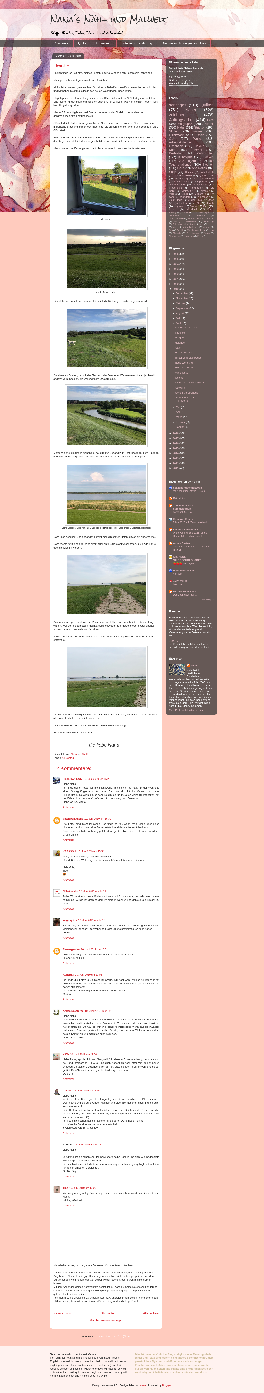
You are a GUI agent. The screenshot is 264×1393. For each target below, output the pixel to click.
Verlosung (208, 221)
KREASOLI (69, 851)
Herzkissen (189, 236)
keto (175, 227)
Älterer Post (151, 1313)
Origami (199, 193)
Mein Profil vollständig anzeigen (187, 710)
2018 (176, 433)
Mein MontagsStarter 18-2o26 (189, 491)
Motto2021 (188, 190)
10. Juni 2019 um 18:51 (94, 949)
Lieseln (173, 209)
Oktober (181, 303)
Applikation (199, 168)
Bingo (193, 206)
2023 (176, 268)
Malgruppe (185, 124)
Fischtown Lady (72, 778)
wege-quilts (70, 920)
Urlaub (210, 203)
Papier (210, 218)
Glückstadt (68, 757)
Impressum (104, 43)
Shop (172, 172)
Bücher (189, 172)
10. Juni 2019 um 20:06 (88, 974)
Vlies (171, 193)
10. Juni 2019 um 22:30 (83, 1054)
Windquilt (192, 209)
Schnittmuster (193, 233)
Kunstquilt (185, 157)
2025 (176, 258)
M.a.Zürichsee (176, 218)
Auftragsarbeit (181, 119)
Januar (180, 426)
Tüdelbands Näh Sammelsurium (183, 507)
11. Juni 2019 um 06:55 (86, 1090)
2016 (176, 443)
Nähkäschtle (70, 891)
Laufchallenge (182, 181)
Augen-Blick (195, 199)
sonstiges (177, 105)
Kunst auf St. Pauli (183, 511)
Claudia (67, 1090)
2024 (176, 264)
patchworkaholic (73, 818)
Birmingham (174, 236)
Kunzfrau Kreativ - (184, 519)
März (179, 416)
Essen (199, 135)
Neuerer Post (62, 1313)
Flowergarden (71, 949)
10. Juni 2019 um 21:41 (98, 1010)
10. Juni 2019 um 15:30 (97, 818)
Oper (211, 199)
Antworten (68, 807)
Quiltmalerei (181, 203)
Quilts (82, 43)
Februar (181, 422)
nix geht (179, 337)
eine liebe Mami (184, 367)
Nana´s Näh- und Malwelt (108, 19)
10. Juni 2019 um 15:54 (90, 851)
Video (207, 233)
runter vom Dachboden (188, 357)
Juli (178, 318)
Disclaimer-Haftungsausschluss (184, 43)
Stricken (199, 127)
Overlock (200, 215)
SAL (197, 203)
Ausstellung (181, 178)
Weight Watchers (196, 230)
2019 (176, 288)
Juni (178, 323)
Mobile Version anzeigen (106, 1320)
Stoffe (173, 131)
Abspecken (200, 184)
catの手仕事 (180, 581)
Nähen (191, 110)
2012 (176, 463)
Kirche (204, 190)
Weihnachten (205, 153)
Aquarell (208, 124)
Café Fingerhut (187, 161)
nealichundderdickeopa (187, 487)
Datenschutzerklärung (136, 43)
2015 (176, 448)
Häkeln (199, 146)
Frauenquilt (175, 187)
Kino (211, 230)
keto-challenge (190, 227)
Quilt (172, 138)
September (182, 308)
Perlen (200, 236)
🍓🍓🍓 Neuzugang (184, 563)
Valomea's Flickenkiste (187, 529)
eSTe (66, 1054)
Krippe (184, 193)
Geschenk (176, 146)
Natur (181, 127)
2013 (176, 458)
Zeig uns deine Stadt (184, 224)
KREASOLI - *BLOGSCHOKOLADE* (187, 558)
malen (197, 131)
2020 (176, 283)
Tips (65, 1187)
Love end (178, 584)
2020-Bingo (175, 199)
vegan (206, 227)
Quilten (207, 105)
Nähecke (180, 332)
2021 (176, 279)
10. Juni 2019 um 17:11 (92, 891)
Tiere (210, 120)
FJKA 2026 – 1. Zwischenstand (190, 522)
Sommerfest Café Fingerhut (185, 399)
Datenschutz (175, 215)
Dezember (182, 293)
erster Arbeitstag (184, 352)
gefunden (180, 342)
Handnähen (196, 187)
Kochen (208, 164)
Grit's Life (179, 498)
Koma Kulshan (195, 218)
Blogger (166, 1385)
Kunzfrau (68, 974)
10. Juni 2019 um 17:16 (91, 920)
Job (171, 230)
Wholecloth (207, 172)
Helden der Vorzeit (184, 570)
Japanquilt (202, 181)
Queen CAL (206, 175)
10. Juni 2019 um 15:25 (96, 778)
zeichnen (177, 114)
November (182, 298)
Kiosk (211, 224)
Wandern (185, 196)
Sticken (209, 157)
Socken (186, 212)
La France (202, 196)
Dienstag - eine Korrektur (189, 382)
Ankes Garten (181, 543)
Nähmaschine (177, 184)
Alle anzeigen (208, 600)
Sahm (178, 347)
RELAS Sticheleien (184, 591)
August (180, 313)
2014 (176, 453)
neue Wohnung (184, 362)
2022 (176, 273)
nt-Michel (174, 641)
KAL (205, 206)
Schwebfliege (202, 212)
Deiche (179, 377)
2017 (176, 438)
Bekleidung (176, 153)
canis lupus (181, 372)
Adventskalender (180, 142)
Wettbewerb (192, 221)
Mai (178, 407)
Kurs (172, 149)
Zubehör (196, 149)
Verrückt (177, 573)
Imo (201, 224)
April (179, 411)
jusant (143, 1385)
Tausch (177, 233)
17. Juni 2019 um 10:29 (82, 1187)
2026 (176, 253)
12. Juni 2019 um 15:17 (87, 1144)
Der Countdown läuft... (185, 594)
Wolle (197, 138)
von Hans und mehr (186, 327)
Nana (194, 665)
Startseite (62, 43)
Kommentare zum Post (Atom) (113, 1336)
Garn (180, 168)
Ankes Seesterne (73, 1010)
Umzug (176, 221)
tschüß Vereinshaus (186, 392)
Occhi (180, 230)
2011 (176, 468)
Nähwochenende (204, 178)
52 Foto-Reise (183, 175)
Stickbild (180, 387)
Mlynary (179, 206)
